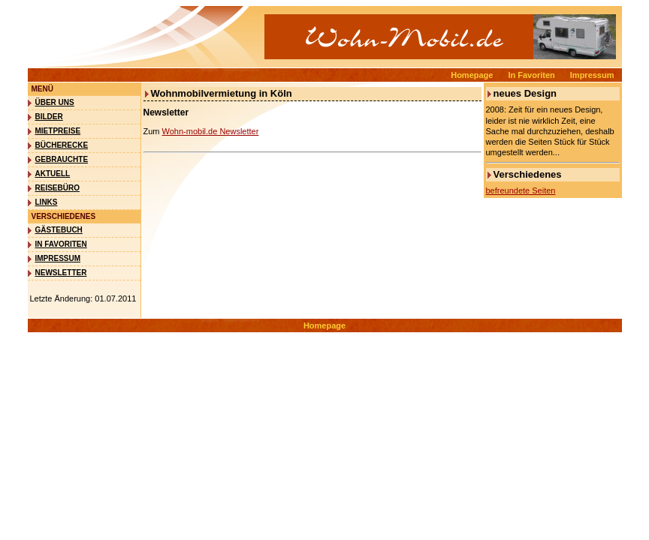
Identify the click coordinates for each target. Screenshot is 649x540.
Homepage (472, 75)
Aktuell (53, 174)
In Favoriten (531, 75)
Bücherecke (62, 145)
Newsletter (61, 272)
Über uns (54, 102)
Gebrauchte (62, 159)
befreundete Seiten (521, 190)
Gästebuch (59, 230)
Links (46, 202)
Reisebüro (57, 188)
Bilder (49, 116)
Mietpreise (58, 131)
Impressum (592, 75)
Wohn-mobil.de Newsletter (210, 131)
